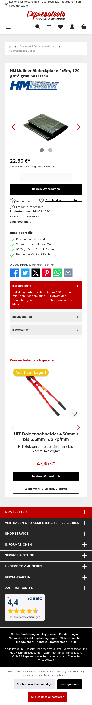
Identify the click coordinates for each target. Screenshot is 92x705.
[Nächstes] (78, 127)
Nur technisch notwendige (34, 684)
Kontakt (42, 642)
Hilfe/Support (25, 642)
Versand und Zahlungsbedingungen (33, 638)
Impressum (49, 634)
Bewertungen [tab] (46, 329)
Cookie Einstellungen (25, 634)
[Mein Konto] (72, 27)
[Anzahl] (46, 177)
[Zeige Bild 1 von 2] (42, 150)
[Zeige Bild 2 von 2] (50, 150)
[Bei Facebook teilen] (14, 272)
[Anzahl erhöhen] (77, 177)
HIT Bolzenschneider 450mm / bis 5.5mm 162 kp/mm (46, 436)
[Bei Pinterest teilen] (46, 272)
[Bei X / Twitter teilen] (35, 272)
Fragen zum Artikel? (29, 207)
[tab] (46, 295)
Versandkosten (73, 649)
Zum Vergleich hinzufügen (46, 488)
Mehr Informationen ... (56, 675)
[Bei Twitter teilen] (25, 272)
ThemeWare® (46, 660)
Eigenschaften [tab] (46, 316)
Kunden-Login (68, 634)
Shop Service (16, 533)
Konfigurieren (70, 684)
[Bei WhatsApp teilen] (57, 272)
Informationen (18, 544)
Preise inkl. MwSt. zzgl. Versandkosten (32, 166)
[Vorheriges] (13, 127)
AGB (73, 642)
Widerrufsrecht (70, 638)
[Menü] (15, 27)
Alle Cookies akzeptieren (47, 697)
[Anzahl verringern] (15, 177)
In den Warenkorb (46, 189)
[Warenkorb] (84, 27)
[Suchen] (38, 27)
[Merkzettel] (60, 27)
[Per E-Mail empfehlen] (68, 272)
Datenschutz (58, 642)
